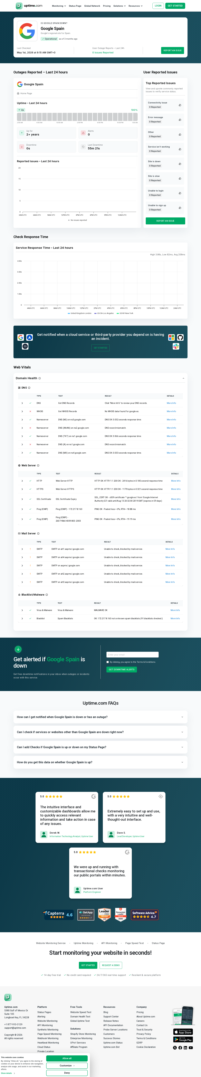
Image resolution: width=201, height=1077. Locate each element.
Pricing (140, 1012)
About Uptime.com (145, 1016)
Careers (140, 1021)
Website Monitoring (47, 1021)
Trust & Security (144, 1029)
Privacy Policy (143, 1034)
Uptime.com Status (113, 1042)
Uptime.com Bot (111, 1047)
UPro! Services (78, 1042)
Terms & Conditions (146, 662)
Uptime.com (11, 1007)
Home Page (24, 94)
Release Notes (111, 1021)
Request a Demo (111, 965)
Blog (105, 1012)
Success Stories (111, 1038)
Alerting (41, 1016)
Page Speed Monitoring (49, 1034)
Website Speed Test (80, 1012)
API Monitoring (45, 1025)
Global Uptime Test (80, 1021)
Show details (11, 1072)
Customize (71, 1064)
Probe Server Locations (115, 1029)
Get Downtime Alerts (122, 669)
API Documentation (113, 1025)
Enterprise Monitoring (81, 1038)
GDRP (139, 1042)
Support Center (111, 1016)
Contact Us (141, 1025)
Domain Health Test (80, 1016)
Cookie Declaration (146, 1047)
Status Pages (44, 1012)
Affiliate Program (78, 1047)
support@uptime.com (15, 1028)
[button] (100, 378)
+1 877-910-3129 (13, 1024)
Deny (71, 1071)
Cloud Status (43, 1047)
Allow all (71, 1057)
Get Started (100, 348)
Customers (109, 1034)
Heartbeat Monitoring (48, 1042)
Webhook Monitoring (47, 1038)
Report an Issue (173, 50)
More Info (171, 403)
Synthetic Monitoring (47, 1029)
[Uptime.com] (8, 997)
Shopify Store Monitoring (83, 1034)
